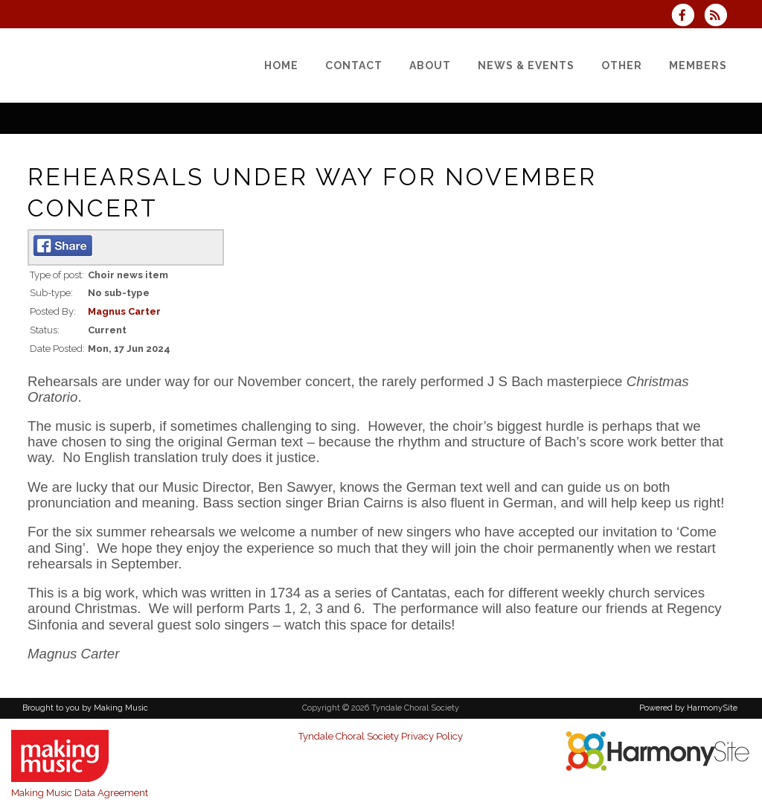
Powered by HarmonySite (688, 708)
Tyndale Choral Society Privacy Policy (380, 736)
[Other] (622, 65)
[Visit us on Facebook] (687, 16)
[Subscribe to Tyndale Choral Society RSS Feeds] (719, 16)
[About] (430, 65)
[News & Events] (526, 65)
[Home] (281, 65)
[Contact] (354, 65)
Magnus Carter (124, 311)
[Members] (698, 65)
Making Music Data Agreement (79, 792)
